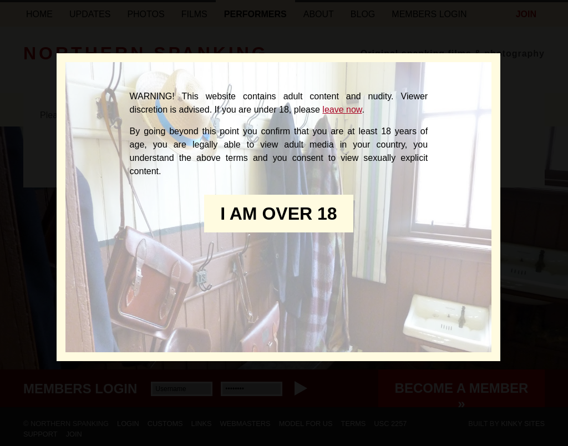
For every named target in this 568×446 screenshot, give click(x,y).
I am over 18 (278, 214)
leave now (342, 109)
